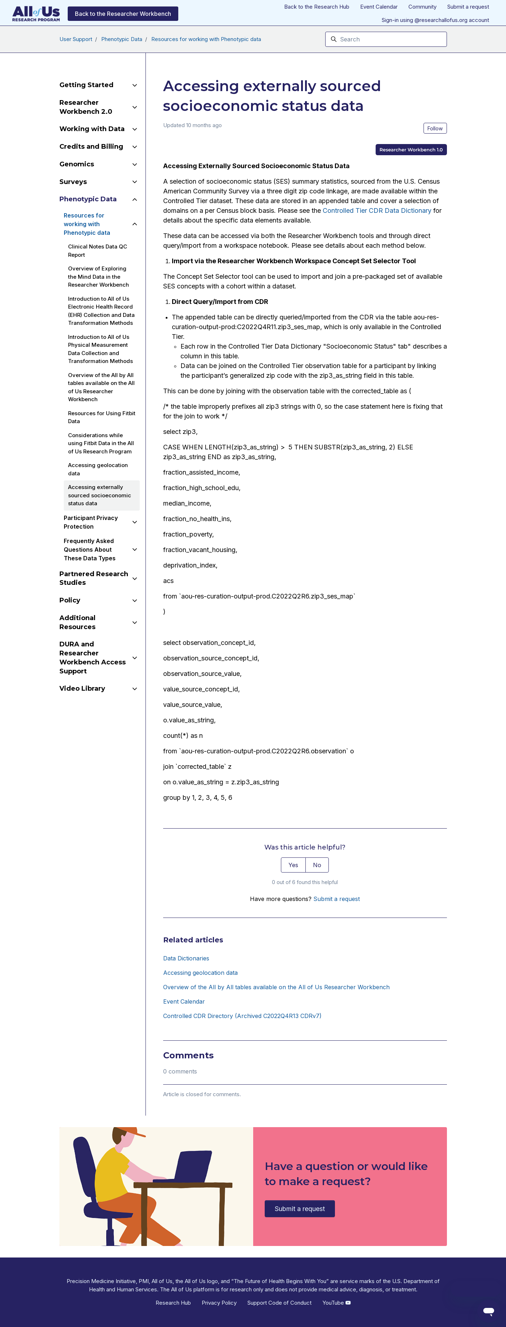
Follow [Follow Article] (435, 128)
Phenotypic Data (121, 39)
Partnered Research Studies (93, 578)
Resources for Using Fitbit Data (101, 417)
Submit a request (468, 6)
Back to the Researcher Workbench (123, 13)
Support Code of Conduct (279, 1302)
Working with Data (92, 129)
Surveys (73, 182)
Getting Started (86, 85)
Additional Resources (77, 622)
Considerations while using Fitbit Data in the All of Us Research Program (101, 443)
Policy (69, 600)
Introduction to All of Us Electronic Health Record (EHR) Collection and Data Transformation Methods (101, 311)
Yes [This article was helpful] (293, 865)
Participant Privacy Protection (91, 522)
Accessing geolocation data (200, 972)
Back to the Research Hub (316, 6)
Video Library (82, 688)
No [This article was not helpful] (317, 865)
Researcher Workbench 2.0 (85, 107)
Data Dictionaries (186, 958)
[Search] (386, 39)
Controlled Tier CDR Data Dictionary (377, 210)
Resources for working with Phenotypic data (206, 39)
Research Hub (173, 1302)
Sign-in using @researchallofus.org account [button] (435, 20)
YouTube (336, 1302)
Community (422, 6)
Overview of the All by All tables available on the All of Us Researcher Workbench (276, 987)
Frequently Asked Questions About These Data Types (90, 549)
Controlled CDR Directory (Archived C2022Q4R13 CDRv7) (242, 1015)
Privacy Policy (219, 1302)
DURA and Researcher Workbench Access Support (92, 657)
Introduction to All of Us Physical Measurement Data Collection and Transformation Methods (100, 349)
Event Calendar (379, 6)
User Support (75, 39)
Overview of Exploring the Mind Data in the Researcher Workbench (98, 276)
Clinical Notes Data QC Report (97, 250)
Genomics (76, 164)
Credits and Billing (91, 147)
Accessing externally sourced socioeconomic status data (99, 495)
